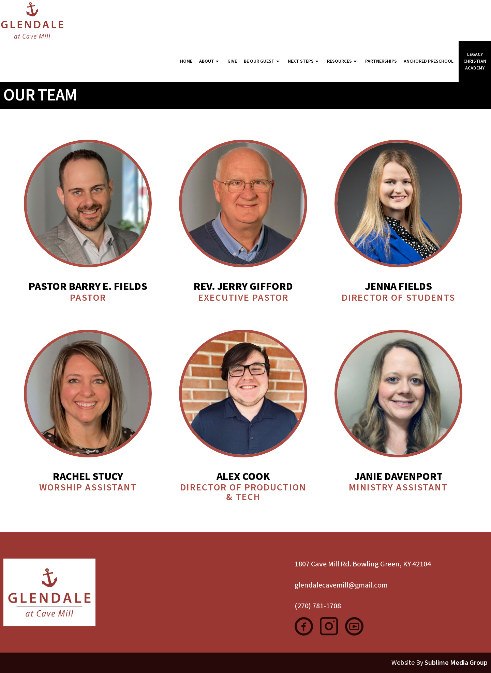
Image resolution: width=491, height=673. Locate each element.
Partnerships (381, 61)
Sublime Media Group (456, 663)
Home (186, 61)
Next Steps (304, 61)
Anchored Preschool (428, 61)
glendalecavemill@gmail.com (341, 585)
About (210, 61)
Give (232, 61)
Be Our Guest (262, 61)
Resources (342, 61)
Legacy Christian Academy (474, 61)
